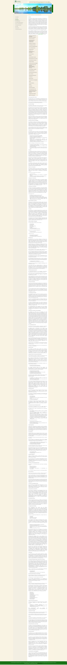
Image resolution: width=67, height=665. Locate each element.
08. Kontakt (16, 26)
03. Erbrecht (16, 19)
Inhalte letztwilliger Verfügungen (32, 69)
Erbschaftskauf (30, 52)
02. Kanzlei (16, 18)
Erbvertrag (30, 55)
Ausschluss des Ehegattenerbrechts (33, 46)
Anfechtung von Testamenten (32, 37)
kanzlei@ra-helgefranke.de (41, 2)
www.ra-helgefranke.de (48, 2)
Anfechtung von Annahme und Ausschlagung (32, 36)
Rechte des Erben (31, 78)
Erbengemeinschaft (31, 49)
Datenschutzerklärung (40, 663)
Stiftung (30, 81)
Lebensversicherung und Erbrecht (33, 72)
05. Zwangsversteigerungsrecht (19, 22)
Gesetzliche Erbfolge (31, 61)
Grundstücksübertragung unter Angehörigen (32, 65)
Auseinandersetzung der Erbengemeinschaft (32, 40)
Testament (30, 84)
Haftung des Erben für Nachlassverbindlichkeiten (32, 66)
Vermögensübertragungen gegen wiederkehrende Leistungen (32, 90)
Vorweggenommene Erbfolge (32, 93)
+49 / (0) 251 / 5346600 (47, 1)
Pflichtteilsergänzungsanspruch (32, 75)
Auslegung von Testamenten (32, 43)
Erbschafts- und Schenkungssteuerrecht (31, 51)
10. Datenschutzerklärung (18, 29)
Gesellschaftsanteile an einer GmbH (33, 58)
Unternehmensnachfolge (32, 87)
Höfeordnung (30, 67)
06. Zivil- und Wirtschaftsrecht (19, 23)
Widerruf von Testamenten (32, 95)
